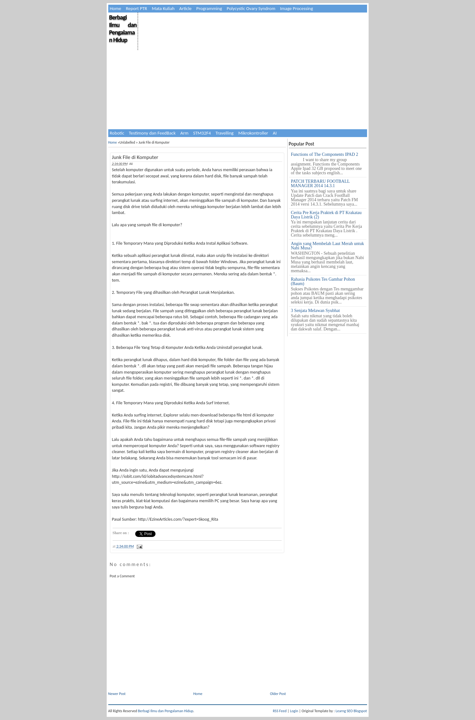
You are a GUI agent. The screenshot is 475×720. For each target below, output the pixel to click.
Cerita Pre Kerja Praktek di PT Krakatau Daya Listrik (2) (326, 214)
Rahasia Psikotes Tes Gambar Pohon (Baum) (323, 281)
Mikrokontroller (253, 133)
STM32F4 (202, 133)
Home (115, 8)
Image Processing (296, 8)
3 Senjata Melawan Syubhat (315, 310)
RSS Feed (280, 711)
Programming (209, 8)
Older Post (278, 694)
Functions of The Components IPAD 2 (324, 154)
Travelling (225, 133)
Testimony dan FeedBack (152, 133)
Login (294, 711)
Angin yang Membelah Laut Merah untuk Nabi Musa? (327, 245)
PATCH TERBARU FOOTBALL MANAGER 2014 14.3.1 (320, 183)
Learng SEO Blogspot (351, 711)
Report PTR (136, 8)
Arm (184, 133)
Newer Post (117, 694)
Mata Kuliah (163, 8)
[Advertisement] (252, 56)
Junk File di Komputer (135, 157)
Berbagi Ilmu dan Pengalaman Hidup (123, 28)
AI (275, 133)
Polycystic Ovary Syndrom (251, 8)
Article (185, 8)
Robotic (117, 133)
